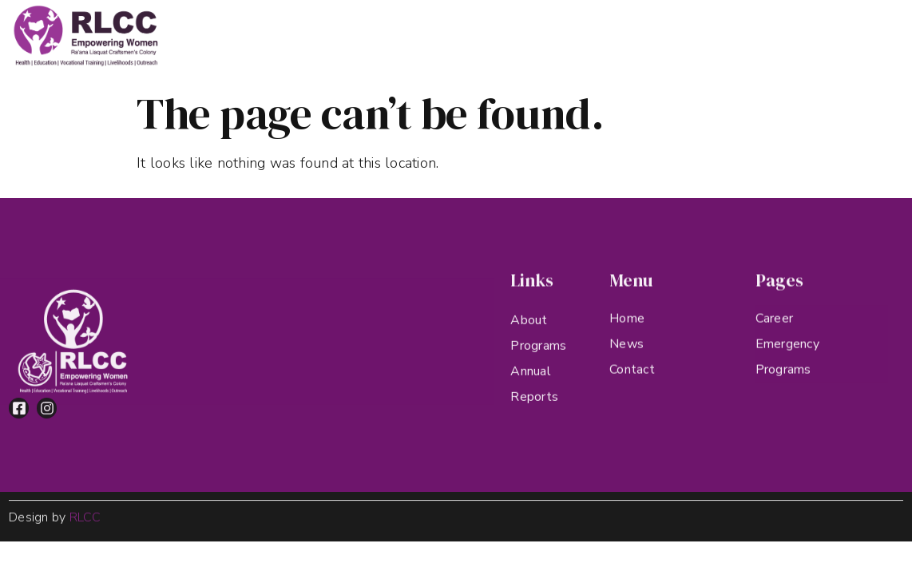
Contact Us (748, 32)
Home (282, 32)
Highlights (542, 32)
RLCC (85, 519)
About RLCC (356, 32)
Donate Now (841, 32)
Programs (452, 32)
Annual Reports (644, 32)
